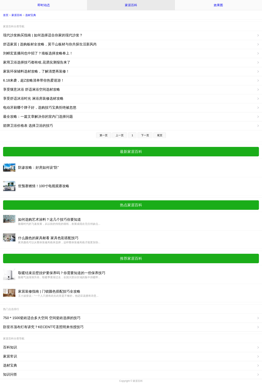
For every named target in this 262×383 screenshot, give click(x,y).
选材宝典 (30, 15)
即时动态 (44, 5)
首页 (5, 15)
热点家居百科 (131, 205)
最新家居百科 (131, 152)
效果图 (218, 5)
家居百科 (131, 5)
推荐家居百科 (131, 258)
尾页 (159, 135)
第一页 (104, 135)
